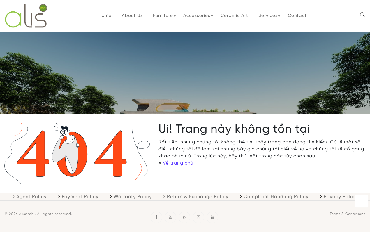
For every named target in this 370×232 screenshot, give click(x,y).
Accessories (196, 15)
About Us (132, 15)
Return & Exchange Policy (197, 196)
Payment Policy (80, 196)
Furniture (163, 15)
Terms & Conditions (347, 214)
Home (105, 15)
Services (268, 15)
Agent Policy (31, 196)
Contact (297, 15)
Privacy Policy (340, 196)
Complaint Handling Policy (276, 196)
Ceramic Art (234, 15)
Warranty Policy (133, 196)
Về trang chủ (178, 163)
